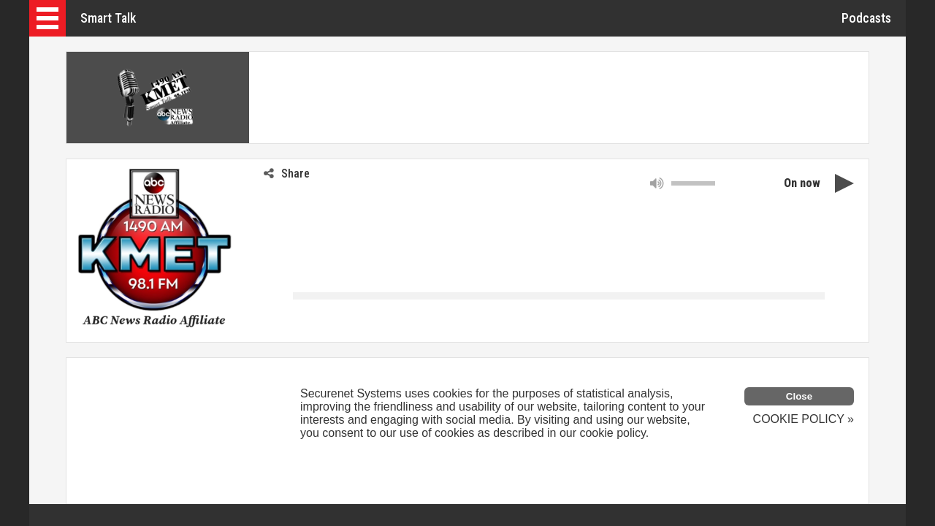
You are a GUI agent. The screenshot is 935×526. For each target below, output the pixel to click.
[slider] (693, 183)
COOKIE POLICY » (803, 419)
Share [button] (287, 173)
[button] (47, 18)
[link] (95, 313)
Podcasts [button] (866, 18)
